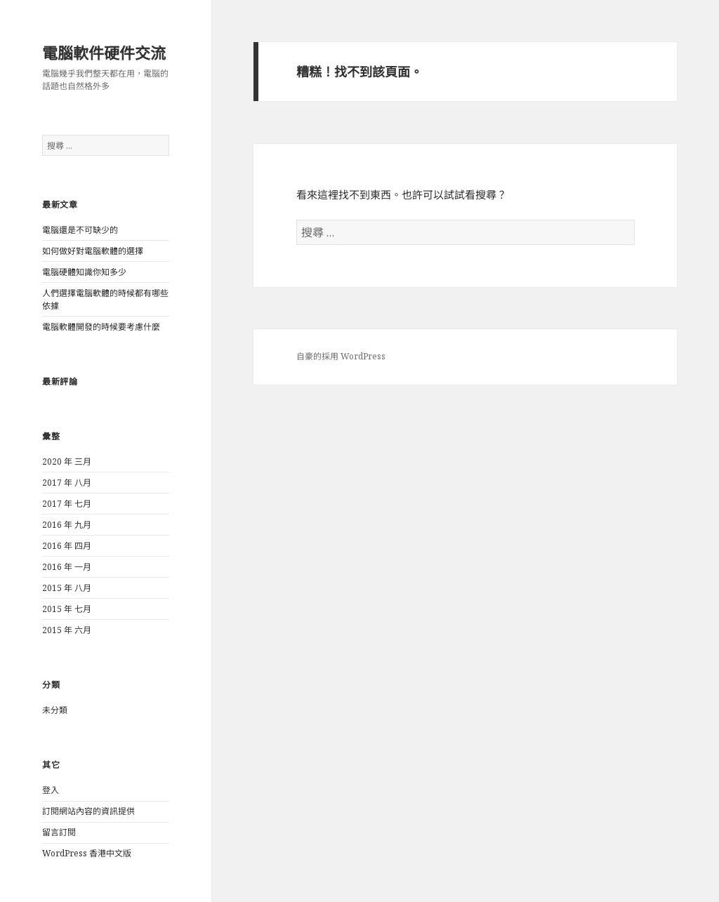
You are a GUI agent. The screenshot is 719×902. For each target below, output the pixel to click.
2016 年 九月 (66, 525)
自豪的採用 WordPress (340, 356)
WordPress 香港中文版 (86, 853)
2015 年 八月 (66, 588)
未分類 (54, 710)
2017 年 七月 (66, 504)
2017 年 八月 (66, 483)
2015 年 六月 (66, 630)
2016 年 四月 (66, 546)
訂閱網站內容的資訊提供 (88, 811)
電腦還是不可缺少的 (80, 230)
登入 (50, 790)
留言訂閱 (59, 832)
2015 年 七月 (66, 609)
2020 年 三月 (66, 461)
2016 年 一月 (66, 567)
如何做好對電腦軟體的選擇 (92, 251)
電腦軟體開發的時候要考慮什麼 (101, 327)
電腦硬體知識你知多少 (84, 272)
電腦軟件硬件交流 (104, 52)
